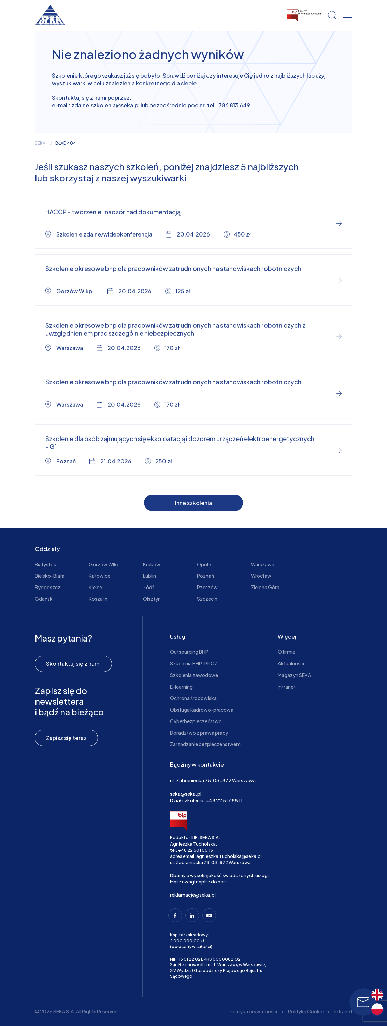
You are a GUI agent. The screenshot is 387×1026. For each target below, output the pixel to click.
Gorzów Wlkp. (105, 564)
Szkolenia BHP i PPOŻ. (194, 663)
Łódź (148, 587)
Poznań (205, 575)
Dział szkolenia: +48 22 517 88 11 (206, 800)
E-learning (181, 687)
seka (40, 143)
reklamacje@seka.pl (193, 895)
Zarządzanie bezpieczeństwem (205, 744)
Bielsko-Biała (49, 575)
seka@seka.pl (185, 794)
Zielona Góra (265, 587)
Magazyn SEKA (294, 675)
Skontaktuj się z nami (73, 663)
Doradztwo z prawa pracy (199, 733)
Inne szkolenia (193, 503)
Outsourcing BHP (189, 652)
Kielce (95, 587)
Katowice (99, 575)
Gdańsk (44, 599)
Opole (204, 564)
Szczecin (207, 599)
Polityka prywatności (253, 1011)
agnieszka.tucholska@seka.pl (229, 856)
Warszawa (262, 564)
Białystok (45, 564)
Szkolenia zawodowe (194, 675)
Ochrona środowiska (193, 698)
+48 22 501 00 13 (195, 850)
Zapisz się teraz (66, 737)
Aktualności (291, 663)
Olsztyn (152, 599)
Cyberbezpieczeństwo (196, 721)
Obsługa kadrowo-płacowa (201, 709)
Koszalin (98, 599)
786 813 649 (234, 105)
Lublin (149, 575)
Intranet (287, 687)
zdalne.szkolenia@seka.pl (105, 105)
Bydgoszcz (47, 587)
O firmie (286, 652)
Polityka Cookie (306, 1011)
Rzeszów (207, 587)
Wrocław (261, 575)
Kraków (151, 564)
